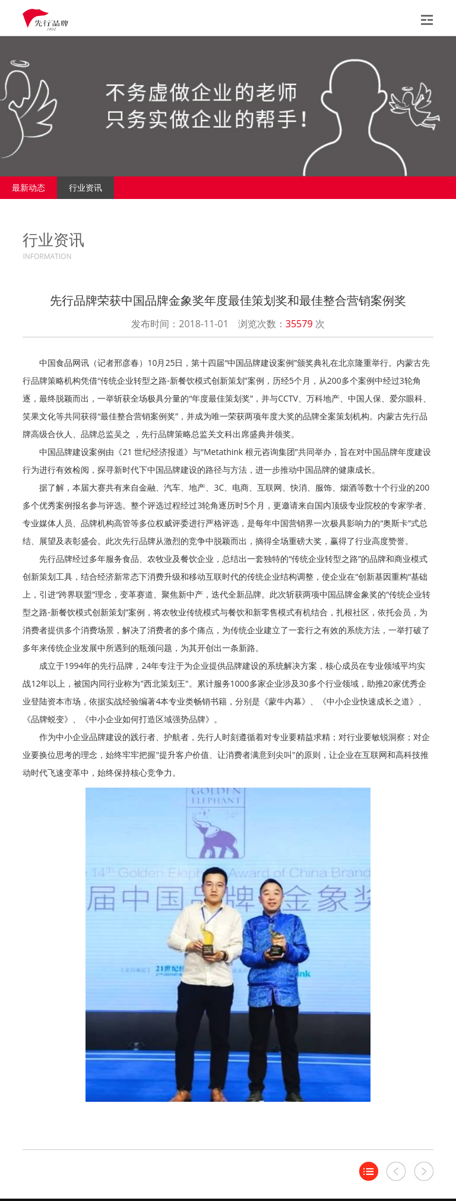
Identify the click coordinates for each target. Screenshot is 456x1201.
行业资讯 (85, 187)
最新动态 (28, 187)
